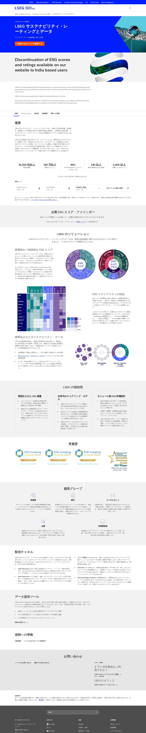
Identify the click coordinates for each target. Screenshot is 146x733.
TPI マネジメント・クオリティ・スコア (31, 356)
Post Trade (94, 2)
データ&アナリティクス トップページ (25, 725)
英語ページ (80, 222)
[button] (25, 720)
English (80, 724)
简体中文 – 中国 (83, 731)
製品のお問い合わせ (21, 730)
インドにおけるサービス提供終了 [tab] (35, 641)
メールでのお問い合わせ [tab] (23, 663)
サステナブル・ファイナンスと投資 (41, 14)
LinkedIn (51, 724)
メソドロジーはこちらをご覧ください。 (44, 200)
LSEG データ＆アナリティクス (22, 14)
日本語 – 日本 (83, 727)
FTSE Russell (56, 2)
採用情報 (113, 727)
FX (87, 2)
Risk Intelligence (107, 2)
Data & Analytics (42, 2)
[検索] (130, 8)
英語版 (41, 700)
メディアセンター (116, 731)
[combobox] (71, 712)
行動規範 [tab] (18, 641)
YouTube (51, 731)
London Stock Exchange (73, 2)
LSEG (31, 2)
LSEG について (115, 724)
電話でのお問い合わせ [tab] (41, 663)
